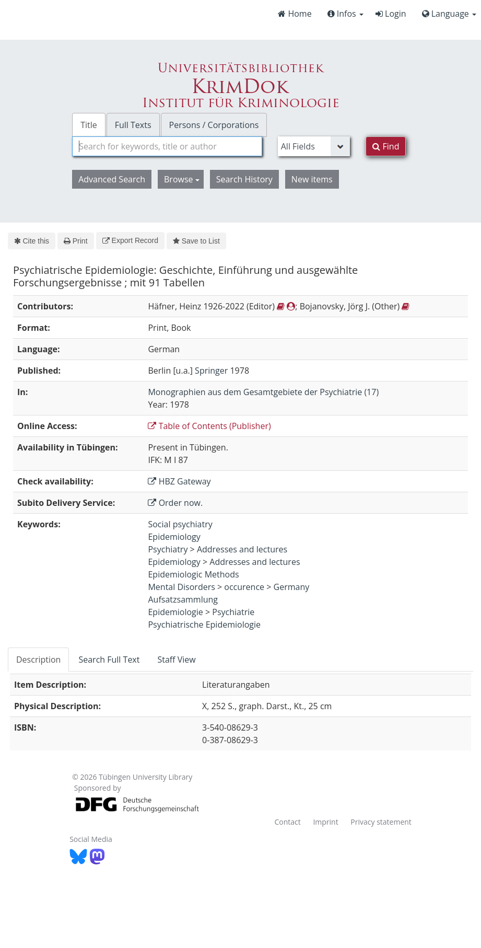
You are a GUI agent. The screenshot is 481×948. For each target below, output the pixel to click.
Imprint (325, 822)
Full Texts (133, 125)
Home (294, 13)
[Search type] (314, 146)
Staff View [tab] (176, 659)
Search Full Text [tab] (108, 659)
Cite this (31, 241)
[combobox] (167, 146)
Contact (287, 822)
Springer (211, 370)
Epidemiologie (175, 612)
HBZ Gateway (179, 481)
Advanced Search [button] (111, 179)
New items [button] (312, 179)
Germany (292, 587)
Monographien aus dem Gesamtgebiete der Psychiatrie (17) (263, 392)
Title (88, 125)
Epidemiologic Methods (193, 574)
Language (449, 13)
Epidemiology (174, 536)
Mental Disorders (181, 587)
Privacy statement (381, 822)
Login (391, 13)
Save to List (196, 241)
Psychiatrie (233, 612)
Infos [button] (345, 13)
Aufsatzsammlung (183, 599)
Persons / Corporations (214, 125)
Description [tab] (38, 659)
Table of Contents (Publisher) (209, 426)
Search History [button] (244, 179)
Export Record (130, 240)
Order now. (175, 502)
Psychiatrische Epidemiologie (204, 624)
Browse (182, 179)
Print (75, 241)
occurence (244, 587)
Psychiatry (167, 549)
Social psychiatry (180, 524)
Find (385, 146)
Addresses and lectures (242, 549)
